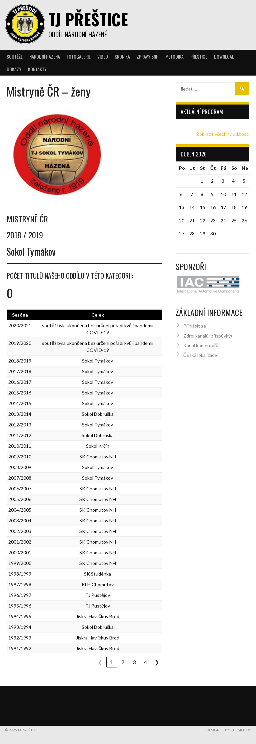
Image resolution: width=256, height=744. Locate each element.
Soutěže (15, 56)
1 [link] (111, 662)
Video (102, 56)
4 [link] (145, 662)
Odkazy (14, 69)
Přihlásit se (194, 318)
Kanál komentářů (200, 337)
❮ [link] (100, 662)
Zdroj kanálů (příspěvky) (207, 328)
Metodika (174, 56)
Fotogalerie (79, 56)
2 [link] (122, 662)
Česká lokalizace (200, 347)
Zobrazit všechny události (222, 134)
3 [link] (134, 662)
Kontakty (37, 69)
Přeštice (198, 56)
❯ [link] (157, 662)
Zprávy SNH (148, 56)
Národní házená (44, 56)
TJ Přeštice (88, 19)
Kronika (122, 56)
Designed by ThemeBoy (228, 730)
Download (224, 56)
